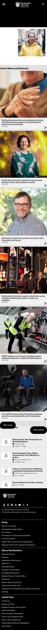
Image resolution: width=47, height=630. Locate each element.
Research (5, 557)
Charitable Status (8, 567)
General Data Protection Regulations (15, 623)
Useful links (8, 597)
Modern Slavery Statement (11, 582)
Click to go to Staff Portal (11, 620)
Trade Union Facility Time (11, 586)
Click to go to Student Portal (12, 617)
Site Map (5, 592)
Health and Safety (8, 610)
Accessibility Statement (10, 573)
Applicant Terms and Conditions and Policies (18, 545)
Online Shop (6, 626)
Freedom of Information (11, 570)
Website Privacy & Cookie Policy (14, 576)
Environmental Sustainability (12, 614)
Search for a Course (9, 526)
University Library (8, 539)
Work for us (6, 563)
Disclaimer (6, 579)
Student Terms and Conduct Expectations (17, 542)
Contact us (6, 601)
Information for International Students (16, 536)
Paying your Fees (8, 604)
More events (38, 430)
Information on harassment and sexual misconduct (21, 589)
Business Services (8, 554)
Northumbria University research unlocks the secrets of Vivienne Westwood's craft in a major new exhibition (23, 298)
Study (5, 522)
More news (8, 425)
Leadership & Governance (11, 560)
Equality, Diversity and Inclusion (14, 607)
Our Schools (6, 532)
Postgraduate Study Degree (12, 529)
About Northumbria (12, 551)
